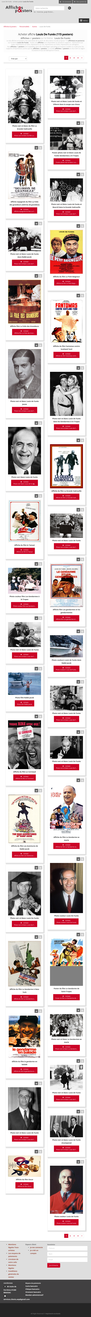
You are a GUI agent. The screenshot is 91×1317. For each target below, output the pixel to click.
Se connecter (65, 2)
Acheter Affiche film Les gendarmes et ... (62, 570)
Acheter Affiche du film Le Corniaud (24, 714)
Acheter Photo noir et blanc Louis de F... (62, 110)
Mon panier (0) (80, 2)
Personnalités (24, 26)
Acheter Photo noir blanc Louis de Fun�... (24, 448)
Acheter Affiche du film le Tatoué (24, 509)
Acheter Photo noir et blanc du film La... (24, 135)
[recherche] (69, 8)
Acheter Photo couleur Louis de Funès (62, 1115)
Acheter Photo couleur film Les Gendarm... (24, 557)
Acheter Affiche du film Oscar (24, 1079)
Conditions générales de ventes (13, 1274)
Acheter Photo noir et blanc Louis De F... (62, 702)
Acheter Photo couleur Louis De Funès (62, 844)
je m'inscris (53, 1265)
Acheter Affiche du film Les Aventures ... (24, 784)
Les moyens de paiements (14, 1254)
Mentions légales (12, 1266)
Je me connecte (36, 1247)
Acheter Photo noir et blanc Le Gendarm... (62, 955)
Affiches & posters (10, 26)
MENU (84, 20)
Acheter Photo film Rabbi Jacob (24, 644)
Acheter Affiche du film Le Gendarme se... (62, 776)
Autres (34, 26)
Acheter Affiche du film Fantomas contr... (62, 333)
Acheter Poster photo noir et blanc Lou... (62, 156)
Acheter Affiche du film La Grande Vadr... (62, 460)
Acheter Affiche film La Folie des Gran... (24, 312)
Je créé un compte (34, 1251)
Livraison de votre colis (13, 1260)
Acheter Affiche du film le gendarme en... (24, 978)
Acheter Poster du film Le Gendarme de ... (62, 912)
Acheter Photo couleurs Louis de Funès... (62, 614)
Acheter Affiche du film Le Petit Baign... (62, 267)
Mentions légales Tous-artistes (13, 1247)
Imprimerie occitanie (53, 1314)
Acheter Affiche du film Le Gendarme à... (24, 913)
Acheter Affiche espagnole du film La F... (24, 203)
